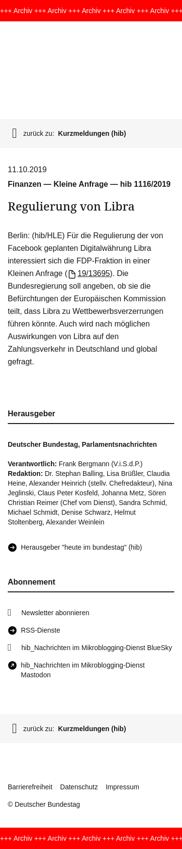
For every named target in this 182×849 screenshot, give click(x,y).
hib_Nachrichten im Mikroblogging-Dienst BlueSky (96, 648)
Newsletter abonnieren (55, 613)
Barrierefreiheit (30, 787)
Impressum (122, 787)
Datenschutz (79, 787)
